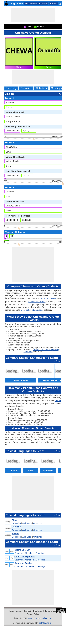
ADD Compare (61, 610)
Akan (14, 520)
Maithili (15, 533)
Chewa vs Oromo (36, 301)
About (19, 611)
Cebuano (16, 527)
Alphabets (41, 88)
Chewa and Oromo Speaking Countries (42, 350)
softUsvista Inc (46, 623)
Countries (26, 88)
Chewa (19, 67)
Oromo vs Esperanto (24, 556)
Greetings (56, 88)
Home (11, 611)
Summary (11, 88)
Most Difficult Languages (36, 3)
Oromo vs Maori (22, 550)
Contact (27, 611)
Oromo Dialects (48, 298)
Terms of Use (50, 611)
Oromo (49, 67)
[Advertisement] (33, 15)
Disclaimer (37, 611)
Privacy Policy (33, 614)
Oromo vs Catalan (23, 563)
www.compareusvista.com (40, 618)
